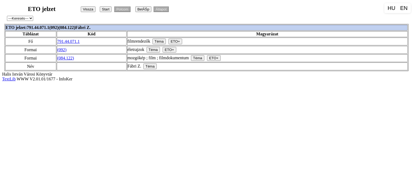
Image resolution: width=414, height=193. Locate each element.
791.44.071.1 (68, 41)
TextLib (9, 79)
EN (404, 8)
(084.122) (65, 58)
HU (391, 8)
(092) (62, 49)
